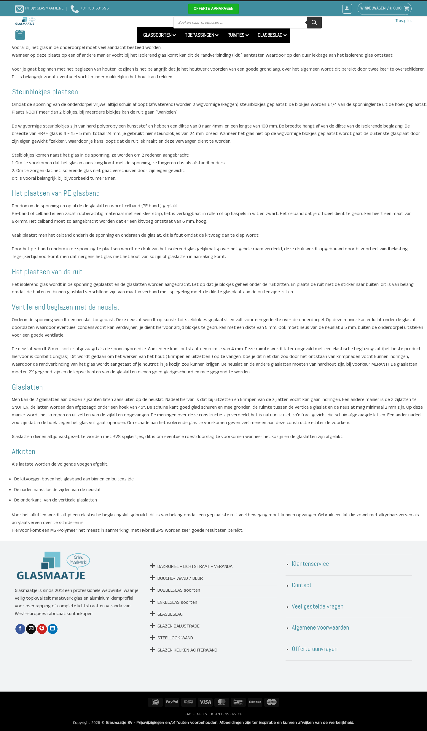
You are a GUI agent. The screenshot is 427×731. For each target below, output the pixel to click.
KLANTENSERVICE (226, 714)
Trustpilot (404, 21)
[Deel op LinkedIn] (53, 629)
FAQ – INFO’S (196, 714)
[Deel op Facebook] (20, 629)
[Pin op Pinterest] (42, 629)
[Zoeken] (314, 22)
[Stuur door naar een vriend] (31, 629)
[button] (347, 8)
